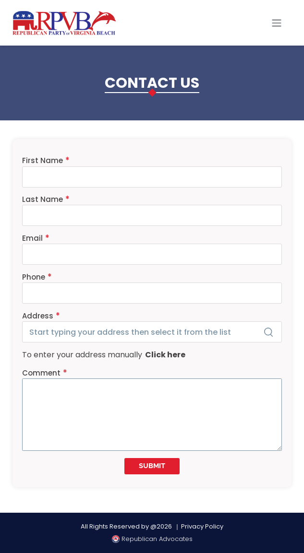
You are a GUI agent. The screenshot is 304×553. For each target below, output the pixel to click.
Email (32, 238)
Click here (163, 354)
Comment (41, 373)
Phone (33, 277)
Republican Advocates (152, 538)
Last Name (42, 199)
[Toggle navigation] (276, 23)
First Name (42, 160)
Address (37, 316)
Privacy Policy (202, 526)
